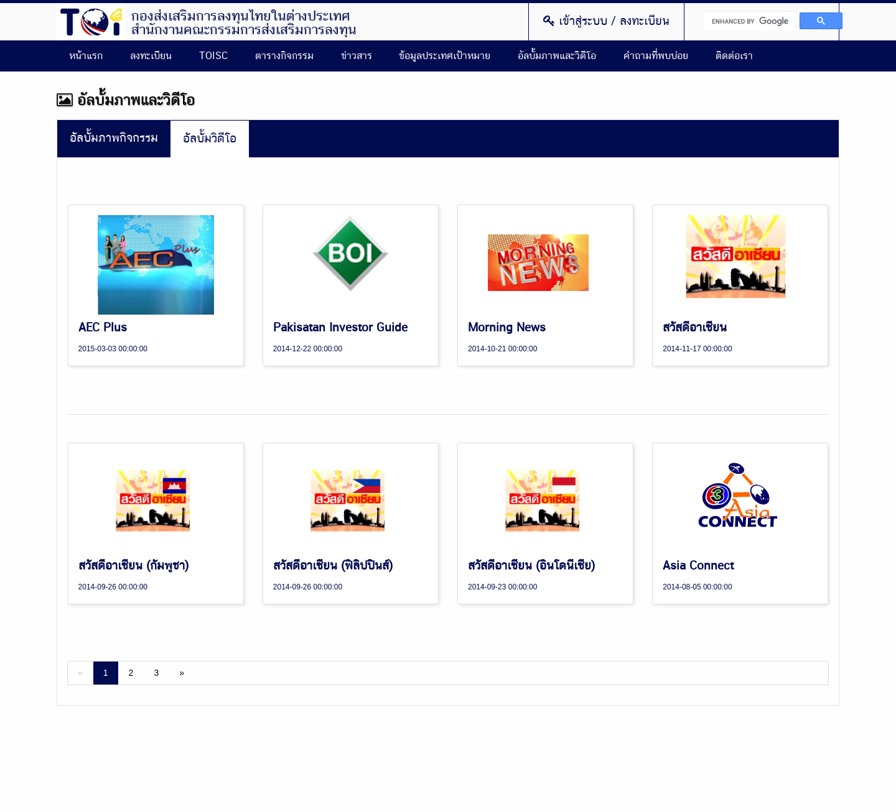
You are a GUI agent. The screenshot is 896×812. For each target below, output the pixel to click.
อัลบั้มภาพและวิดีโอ (557, 56)
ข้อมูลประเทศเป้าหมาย (444, 56)
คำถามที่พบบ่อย (655, 56)
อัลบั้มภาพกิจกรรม (114, 138)
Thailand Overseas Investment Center (91, 21)
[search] (749, 20)
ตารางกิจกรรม (284, 56)
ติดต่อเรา (734, 56)
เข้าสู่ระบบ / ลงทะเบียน (606, 21)
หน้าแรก (86, 56)
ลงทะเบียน (151, 56)
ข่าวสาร (356, 56)
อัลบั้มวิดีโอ (209, 139)
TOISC (213, 56)
